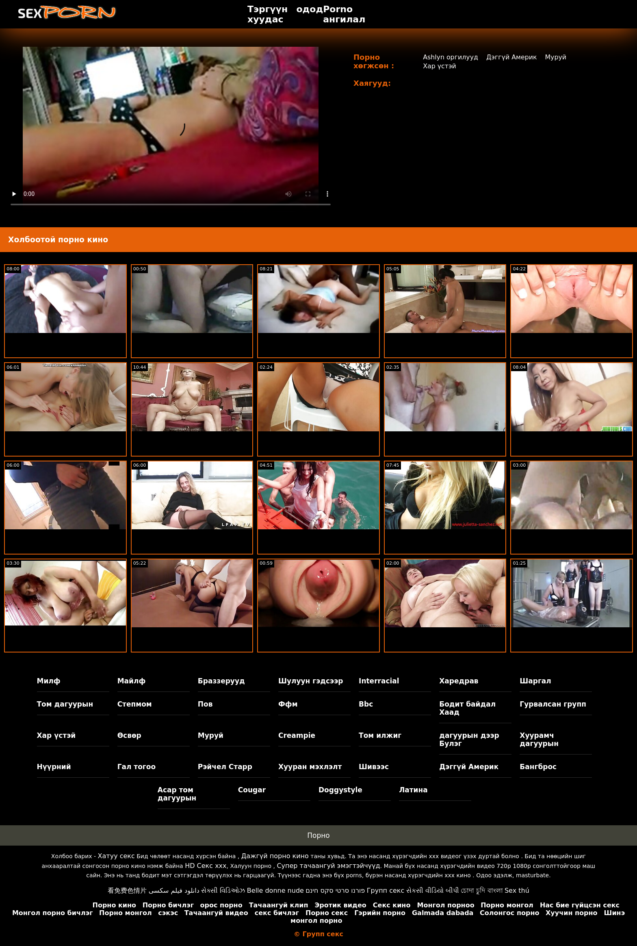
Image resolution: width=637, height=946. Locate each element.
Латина (413, 790)
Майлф (131, 681)
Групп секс (386, 890)
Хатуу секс (116, 856)
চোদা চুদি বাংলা (482, 890)
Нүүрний (54, 767)
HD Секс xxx (205, 866)
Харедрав (458, 681)
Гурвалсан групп (553, 704)
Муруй (557, 57)
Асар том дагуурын (177, 794)
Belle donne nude (275, 890)
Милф (49, 681)
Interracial (379, 681)
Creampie (296, 735)
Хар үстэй (439, 66)
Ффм (288, 704)
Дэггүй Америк (511, 57)
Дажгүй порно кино (275, 856)
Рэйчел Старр (225, 767)
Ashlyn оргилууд (450, 57)
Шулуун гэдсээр (310, 681)
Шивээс (374, 767)
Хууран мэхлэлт (310, 767)
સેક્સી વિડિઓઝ (223, 890)
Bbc (366, 704)
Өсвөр (129, 735)
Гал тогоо (136, 767)
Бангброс (538, 767)
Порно (318, 835)
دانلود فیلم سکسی (174, 890)
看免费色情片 (127, 890)
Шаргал (535, 681)
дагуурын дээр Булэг (469, 739)
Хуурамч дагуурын (539, 739)
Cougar (252, 790)
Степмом (134, 704)
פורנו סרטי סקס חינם (335, 890)
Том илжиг (380, 735)
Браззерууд (221, 681)
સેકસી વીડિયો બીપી (432, 890)
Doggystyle (340, 790)
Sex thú (517, 890)
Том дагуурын (65, 704)
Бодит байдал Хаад (467, 708)
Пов (205, 704)
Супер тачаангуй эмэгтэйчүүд (328, 866)
